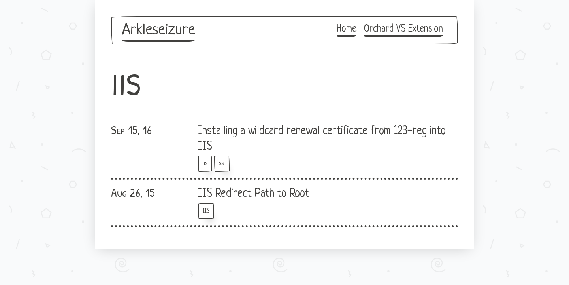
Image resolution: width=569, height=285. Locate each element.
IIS (206, 211)
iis (205, 163)
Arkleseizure (158, 30)
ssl (222, 163)
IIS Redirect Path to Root (253, 194)
